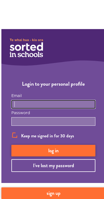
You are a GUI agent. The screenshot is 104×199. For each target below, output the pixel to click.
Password (20, 113)
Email (16, 95)
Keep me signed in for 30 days (47, 136)
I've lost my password (53, 165)
